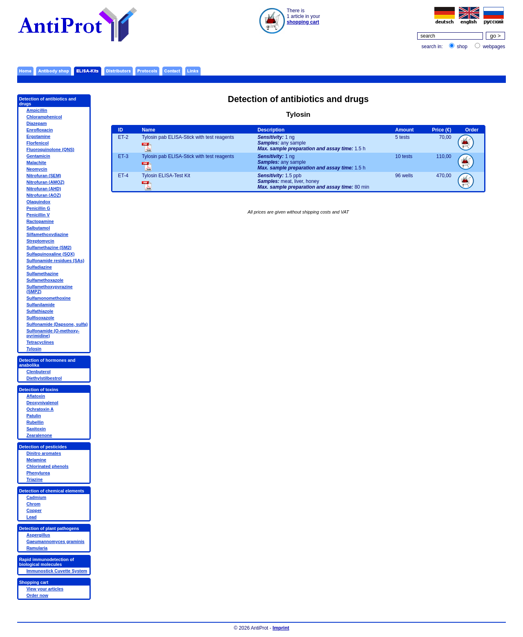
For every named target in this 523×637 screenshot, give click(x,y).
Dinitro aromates (44, 453)
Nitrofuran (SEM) (44, 175)
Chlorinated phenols (48, 466)
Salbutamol (38, 227)
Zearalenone (39, 435)
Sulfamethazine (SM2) (49, 247)
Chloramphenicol (44, 116)
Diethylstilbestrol (44, 378)
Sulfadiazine (39, 267)
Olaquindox (39, 201)
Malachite (37, 162)
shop (462, 46)
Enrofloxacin (40, 129)
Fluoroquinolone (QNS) (50, 149)
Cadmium (37, 497)
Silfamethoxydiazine (47, 234)
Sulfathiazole (40, 311)
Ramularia (37, 548)
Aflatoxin (36, 396)
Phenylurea (38, 472)
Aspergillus (38, 534)
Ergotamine (39, 136)
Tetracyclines (40, 342)
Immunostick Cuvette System (57, 570)
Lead (32, 516)
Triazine (35, 479)
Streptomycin (40, 240)
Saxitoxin (36, 428)
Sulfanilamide (41, 304)
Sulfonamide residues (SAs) (56, 260)
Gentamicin (38, 156)
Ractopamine (40, 221)
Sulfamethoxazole (45, 280)
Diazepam (37, 123)
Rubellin (35, 422)
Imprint (281, 628)
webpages (494, 46)
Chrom (33, 503)
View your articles (45, 588)
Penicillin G (38, 208)
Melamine (37, 459)
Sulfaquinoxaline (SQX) (51, 254)
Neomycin (37, 169)
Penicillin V (38, 214)
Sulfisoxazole (40, 317)
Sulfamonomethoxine (49, 298)
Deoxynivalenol (42, 402)
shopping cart (303, 22)
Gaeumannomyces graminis (56, 541)
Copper (34, 510)
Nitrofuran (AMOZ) (46, 182)
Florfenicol (38, 142)
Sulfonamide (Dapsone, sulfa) (57, 324)
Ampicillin (37, 110)
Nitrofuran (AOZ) (44, 195)
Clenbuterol (39, 371)
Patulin (34, 415)
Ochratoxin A (40, 409)
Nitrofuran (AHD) (44, 188)
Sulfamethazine (42, 273)
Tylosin (34, 348)
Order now (37, 595)
